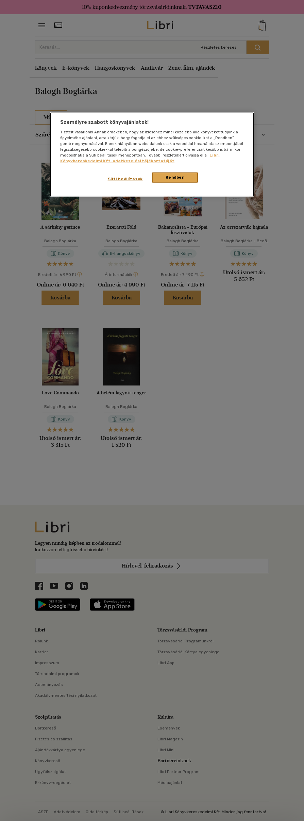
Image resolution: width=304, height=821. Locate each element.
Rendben (175, 177)
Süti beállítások (125, 179)
